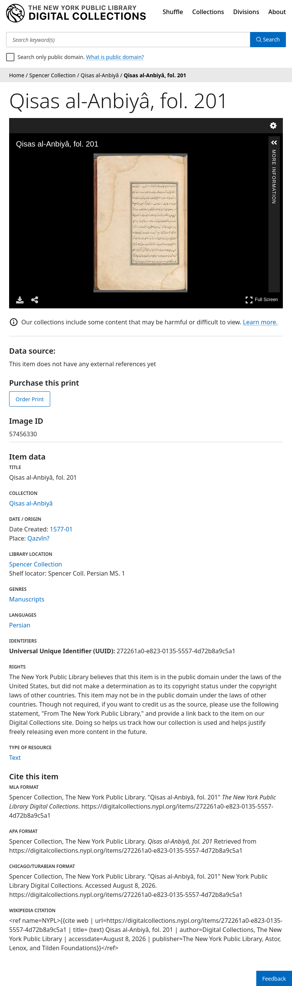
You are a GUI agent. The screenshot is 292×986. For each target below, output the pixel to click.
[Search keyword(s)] (128, 39)
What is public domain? (115, 57)
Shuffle (173, 12)
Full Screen (261, 300)
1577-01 (61, 529)
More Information (273, 153)
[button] (274, 143)
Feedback (274, 978)
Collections (208, 12)
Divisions (246, 12)
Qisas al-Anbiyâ (31, 503)
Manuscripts (26, 599)
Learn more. (260, 322)
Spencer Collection (35, 564)
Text (15, 757)
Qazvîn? (38, 538)
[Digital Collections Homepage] (76, 13)
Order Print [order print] (30, 399)
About (277, 12)
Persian (19, 625)
